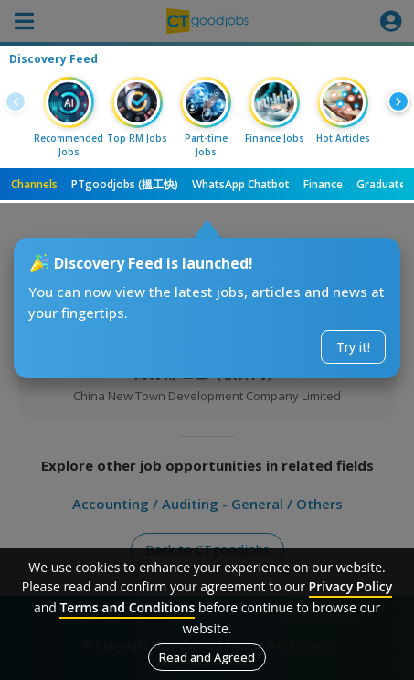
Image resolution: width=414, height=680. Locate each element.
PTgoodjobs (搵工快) (124, 184)
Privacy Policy (351, 586)
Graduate (381, 184)
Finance (323, 184)
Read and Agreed (207, 657)
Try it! (353, 347)
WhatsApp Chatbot (241, 184)
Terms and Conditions (127, 607)
